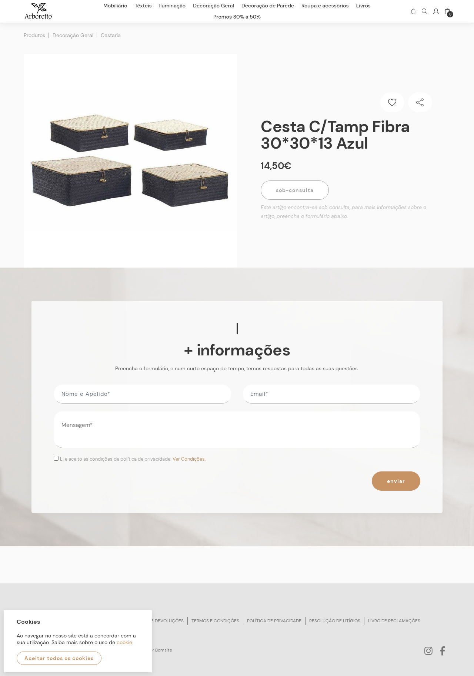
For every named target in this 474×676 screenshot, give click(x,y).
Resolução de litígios (334, 621)
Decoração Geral (73, 35)
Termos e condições (215, 621)
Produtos (34, 35)
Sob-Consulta (295, 190)
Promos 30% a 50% (237, 16)
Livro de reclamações (394, 621)
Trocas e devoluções (158, 621)
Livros (363, 5)
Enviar (396, 481)
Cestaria (111, 35)
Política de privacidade (274, 621)
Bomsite (163, 650)
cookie (124, 642)
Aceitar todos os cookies (59, 658)
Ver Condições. (189, 459)
